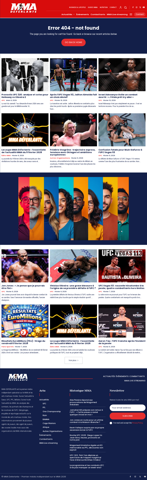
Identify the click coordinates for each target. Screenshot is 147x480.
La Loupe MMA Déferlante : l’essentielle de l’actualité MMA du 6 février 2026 (72, 342)
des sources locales (8, 427)
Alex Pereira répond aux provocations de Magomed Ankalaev (83, 402)
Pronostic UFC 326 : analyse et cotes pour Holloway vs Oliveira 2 (24, 96)
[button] (125, 7)
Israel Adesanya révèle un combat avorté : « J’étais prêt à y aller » (117, 96)
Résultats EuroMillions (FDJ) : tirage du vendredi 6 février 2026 (23, 342)
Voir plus (73, 360)
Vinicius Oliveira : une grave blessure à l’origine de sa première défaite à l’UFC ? (73, 287)
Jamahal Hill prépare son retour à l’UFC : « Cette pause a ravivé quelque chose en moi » (86, 412)
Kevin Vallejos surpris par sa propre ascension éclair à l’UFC (87, 428)
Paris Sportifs (7, 347)
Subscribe (127, 415)
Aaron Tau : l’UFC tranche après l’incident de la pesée (122, 342)
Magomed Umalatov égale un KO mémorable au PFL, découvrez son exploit (86, 447)
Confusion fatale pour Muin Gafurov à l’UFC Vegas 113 (120, 151)
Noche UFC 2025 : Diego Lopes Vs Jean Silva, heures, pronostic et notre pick (86, 437)
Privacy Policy (137, 423)
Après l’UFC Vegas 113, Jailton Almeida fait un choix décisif (73, 96)
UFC (3, 100)
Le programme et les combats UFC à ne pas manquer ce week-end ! (87, 466)
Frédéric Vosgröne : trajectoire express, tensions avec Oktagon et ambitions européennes (72, 152)
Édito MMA (6, 156)
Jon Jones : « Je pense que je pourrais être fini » (23, 287)
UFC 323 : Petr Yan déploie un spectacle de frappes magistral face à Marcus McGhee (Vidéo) (85, 457)
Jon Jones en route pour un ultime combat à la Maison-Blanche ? (86, 420)
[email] (128, 407)
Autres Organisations (60, 158)
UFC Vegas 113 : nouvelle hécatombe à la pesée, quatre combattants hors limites (121, 287)
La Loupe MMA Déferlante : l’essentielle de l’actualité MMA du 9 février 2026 (23, 151)
